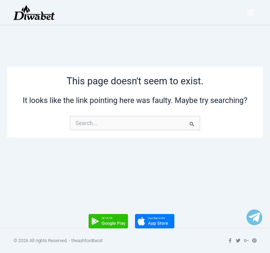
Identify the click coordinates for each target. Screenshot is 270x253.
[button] (251, 12)
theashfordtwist (87, 240)
